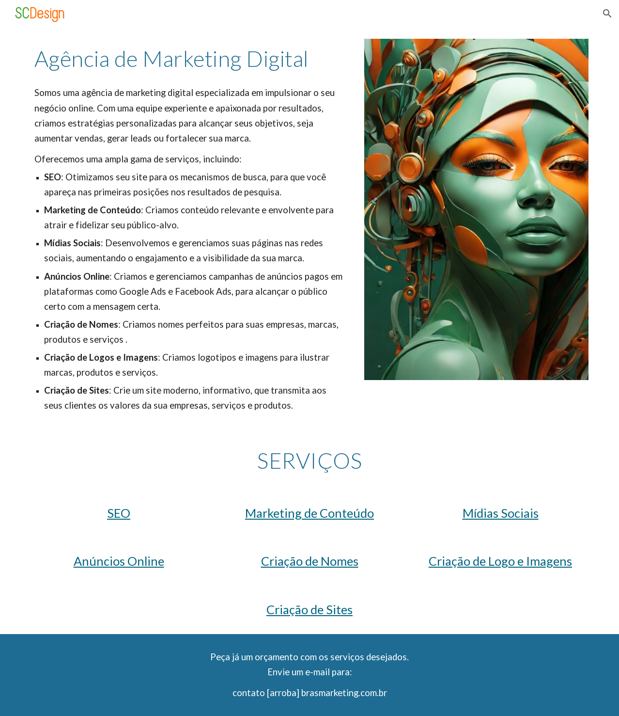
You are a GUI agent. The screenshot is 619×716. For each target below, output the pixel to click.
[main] (190, 59)
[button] (607, 13)
